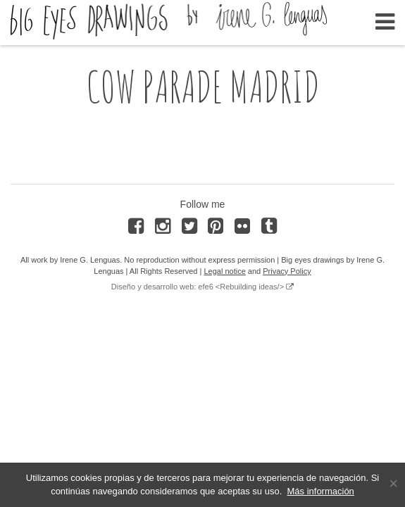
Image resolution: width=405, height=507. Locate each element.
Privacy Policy (287, 271)
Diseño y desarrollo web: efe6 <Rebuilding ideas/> (197, 286)
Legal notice (224, 271)
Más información (320, 491)
